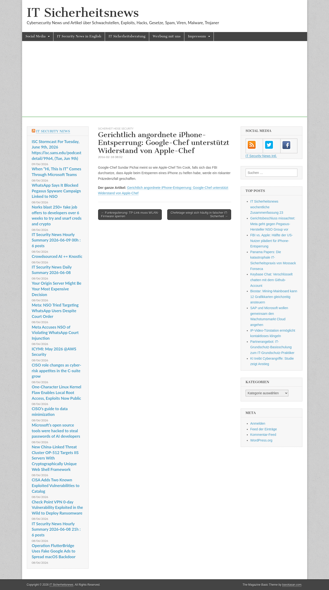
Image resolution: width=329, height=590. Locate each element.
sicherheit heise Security (116, 128)
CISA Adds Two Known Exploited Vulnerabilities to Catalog (56, 485)
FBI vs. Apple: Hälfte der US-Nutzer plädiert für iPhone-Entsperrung (271, 240)
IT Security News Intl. (261, 156)
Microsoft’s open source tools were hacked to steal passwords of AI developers (56, 431)
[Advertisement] (164, 84)
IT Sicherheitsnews (83, 12)
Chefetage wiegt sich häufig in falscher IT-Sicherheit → (199, 214)
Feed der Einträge (263, 429)
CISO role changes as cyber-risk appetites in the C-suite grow (56, 370)
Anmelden (257, 423)
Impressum (197, 36)
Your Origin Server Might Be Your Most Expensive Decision (56, 289)
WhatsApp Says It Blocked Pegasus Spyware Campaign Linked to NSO (56, 191)
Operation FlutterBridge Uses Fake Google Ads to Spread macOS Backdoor (54, 551)
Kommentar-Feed (263, 435)
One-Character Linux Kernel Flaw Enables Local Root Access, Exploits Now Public (56, 392)
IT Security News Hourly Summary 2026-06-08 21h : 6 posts (56, 529)
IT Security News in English (79, 36)
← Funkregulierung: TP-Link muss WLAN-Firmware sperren (130, 214)
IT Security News (53, 131)
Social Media (36, 36)
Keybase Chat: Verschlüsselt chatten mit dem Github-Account (271, 279)
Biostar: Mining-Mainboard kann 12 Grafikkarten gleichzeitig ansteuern (273, 296)
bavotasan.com (292, 584)
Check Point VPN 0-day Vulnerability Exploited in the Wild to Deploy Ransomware (57, 507)
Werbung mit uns (167, 36)
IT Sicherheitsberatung (127, 36)
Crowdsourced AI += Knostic (57, 256)
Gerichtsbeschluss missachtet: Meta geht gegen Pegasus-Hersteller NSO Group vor (272, 223)
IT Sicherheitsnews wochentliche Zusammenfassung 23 (266, 207)
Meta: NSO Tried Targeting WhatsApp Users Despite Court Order (55, 310)
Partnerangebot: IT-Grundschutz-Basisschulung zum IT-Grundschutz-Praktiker (272, 347)
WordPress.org (261, 440)
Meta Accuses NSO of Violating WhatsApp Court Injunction (55, 333)
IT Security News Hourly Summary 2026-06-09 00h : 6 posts (56, 240)
